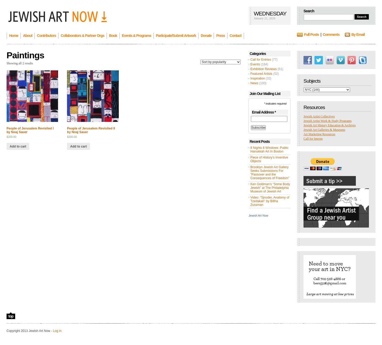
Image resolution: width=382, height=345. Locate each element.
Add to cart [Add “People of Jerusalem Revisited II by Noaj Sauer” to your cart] (78, 146)
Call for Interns (313, 138)
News (254, 83)
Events (255, 64)
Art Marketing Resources (319, 134)
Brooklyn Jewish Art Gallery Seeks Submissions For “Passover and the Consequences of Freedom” (269, 172)
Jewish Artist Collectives (319, 116)
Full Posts (311, 34)
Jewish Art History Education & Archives (330, 125)
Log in (57, 331)
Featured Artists (261, 74)
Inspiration (257, 78)
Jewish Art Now (258, 215)
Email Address (264, 112)
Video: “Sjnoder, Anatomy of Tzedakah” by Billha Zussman (269, 201)
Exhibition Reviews (263, 69)
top (10, 316)
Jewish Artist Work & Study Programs (328, 121)
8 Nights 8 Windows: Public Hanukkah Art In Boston (269, 149)
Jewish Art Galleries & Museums (324, 130)
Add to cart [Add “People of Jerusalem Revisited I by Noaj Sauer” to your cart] (18, 146)
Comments (331, 34)
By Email (358, 34)
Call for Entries (260, 59)
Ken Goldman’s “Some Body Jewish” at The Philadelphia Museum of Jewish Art (270, 187)
